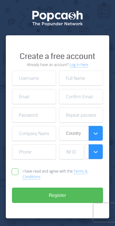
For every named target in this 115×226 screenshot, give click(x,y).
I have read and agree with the (55, 174)
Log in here (79, 64)
